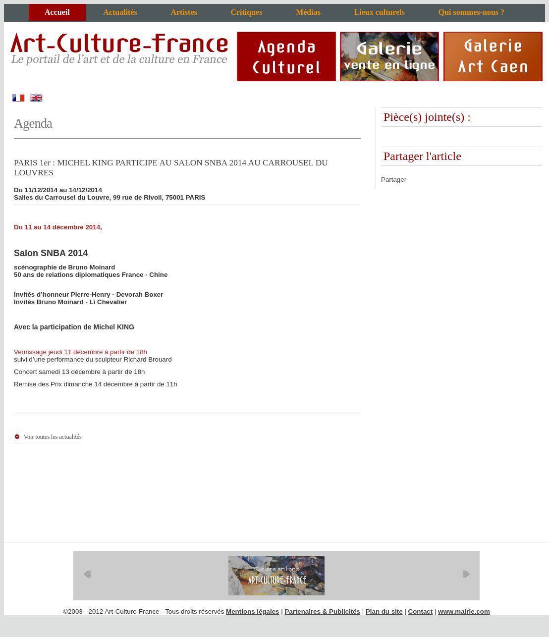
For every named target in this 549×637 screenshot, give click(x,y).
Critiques (246, 12)
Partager (393, 179)
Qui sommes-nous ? (471, 12)
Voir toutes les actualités (53, 436)
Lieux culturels (379, 12)
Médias (308, 12)
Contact (420, 611)
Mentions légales (252, 611)
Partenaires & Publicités (322, 611)
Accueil (57, 12)
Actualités (120, 12)
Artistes (183, 12)
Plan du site (384, 611)
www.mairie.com (464, 611)
